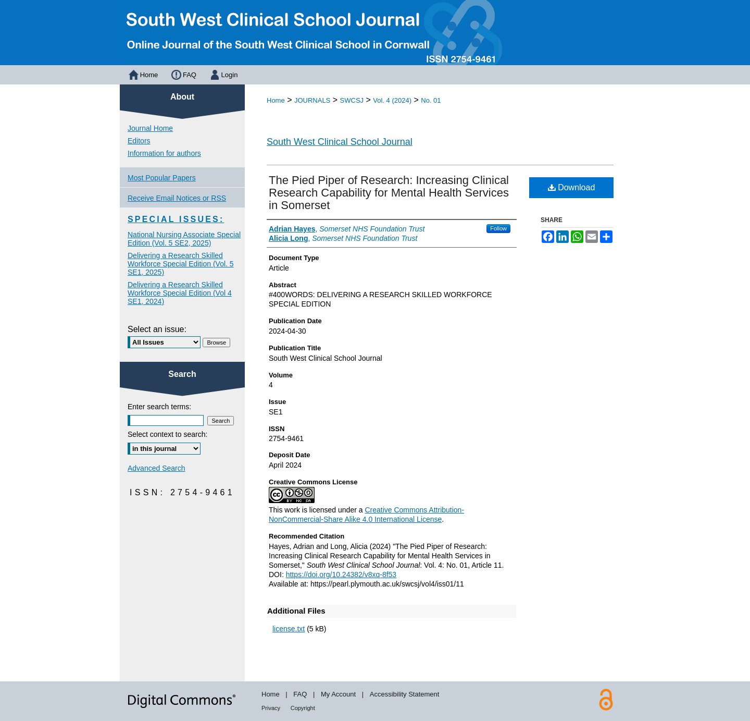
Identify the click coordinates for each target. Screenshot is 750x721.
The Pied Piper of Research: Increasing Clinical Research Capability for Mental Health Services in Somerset (389, 193)
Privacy (270, 708)
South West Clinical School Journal (340, 142)
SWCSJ (352, 100)
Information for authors (164, 153)
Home (276, 100)
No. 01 (431, 100)
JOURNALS (312, 100)
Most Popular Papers (162, 178)
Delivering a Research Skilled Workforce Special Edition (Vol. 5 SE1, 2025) (181, 263)
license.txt (288, 629)
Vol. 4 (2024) (392, 100)
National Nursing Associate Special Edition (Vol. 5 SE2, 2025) (184, 238)
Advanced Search (156, 468)
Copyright (303, 708)
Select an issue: (157, 329)
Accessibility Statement (405, 694)
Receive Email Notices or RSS (177, 198)
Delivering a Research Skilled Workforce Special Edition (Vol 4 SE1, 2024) (180, 292)
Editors (139, 141)
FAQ (300, 694)
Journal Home (150, 128)
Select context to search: (167, 434)
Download (571, 187)
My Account (338, 694)
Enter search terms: (159, 406)
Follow (498, 228)
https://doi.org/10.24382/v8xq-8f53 (341, 574)
